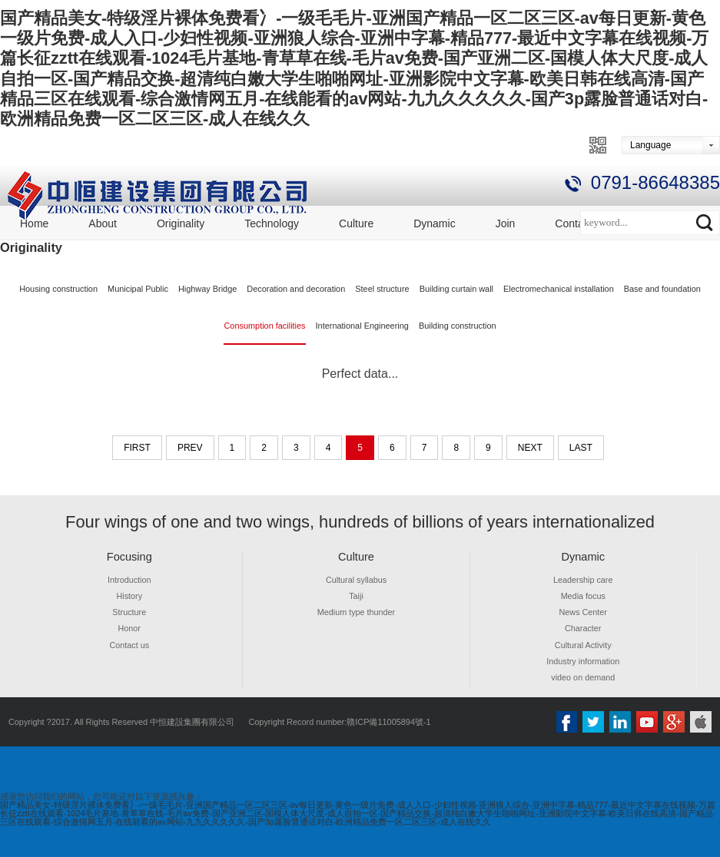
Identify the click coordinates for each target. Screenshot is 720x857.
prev (190, 447)
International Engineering (362, 325)
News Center (583, 612)
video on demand (583, 677)
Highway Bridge (207, 288)
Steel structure (382, 288)
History (129, 596)
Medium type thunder (356, 612)
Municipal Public (138, 288)
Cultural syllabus (356, 579)
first (137, 447)
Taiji (356, 596)
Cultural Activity (583, 645)
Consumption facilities (264, 325)
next (530, 447)
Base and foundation (662, 288)
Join (506, 223)
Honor (129, 628)
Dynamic (434, 223)
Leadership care (583, 579)
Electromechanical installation (558, 288)
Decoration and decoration (296, 288)
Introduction (129, 579)
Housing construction (58, 288)
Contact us (129, 645)
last (580, 447)
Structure (129, 612)
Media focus (583, 596)
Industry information (583, 661)
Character (583, 628)
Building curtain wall (456, 288)
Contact (573, 223)
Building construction (457, 325)
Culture (356, 223)
